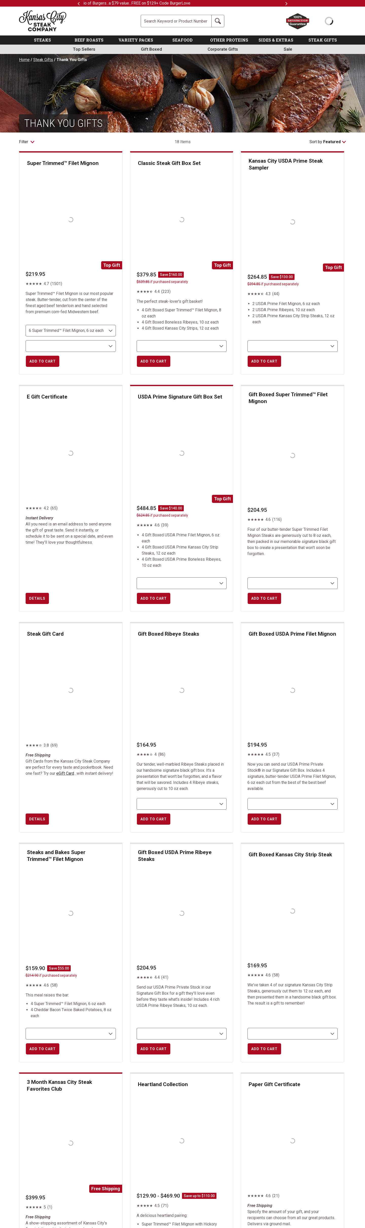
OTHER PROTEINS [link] (229, 40)
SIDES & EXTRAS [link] (276, 40)
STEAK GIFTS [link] (322, 40)
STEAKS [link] (42, 40)
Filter (26, 141)
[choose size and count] (71, 330)
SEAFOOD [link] (182, 40)
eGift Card (65, 773)
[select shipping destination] (71, 346)
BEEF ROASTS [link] (89, 40)
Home (24, 59)
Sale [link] (288, 49)
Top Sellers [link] (84, 49)
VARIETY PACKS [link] (135, 40)
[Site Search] (176, 21)
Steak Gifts (43, 59)
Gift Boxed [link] (151, 49)
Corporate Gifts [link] (223, 49)
